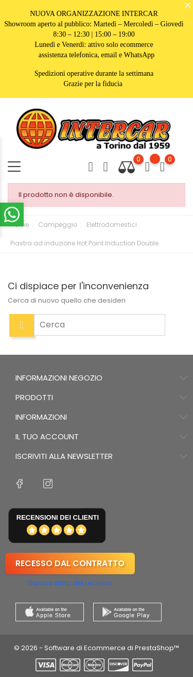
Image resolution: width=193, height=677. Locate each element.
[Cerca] (99, 325)
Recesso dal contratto (70, 563)
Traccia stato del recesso (70, 583)
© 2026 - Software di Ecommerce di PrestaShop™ (96, 648)
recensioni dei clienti (57, 517)
